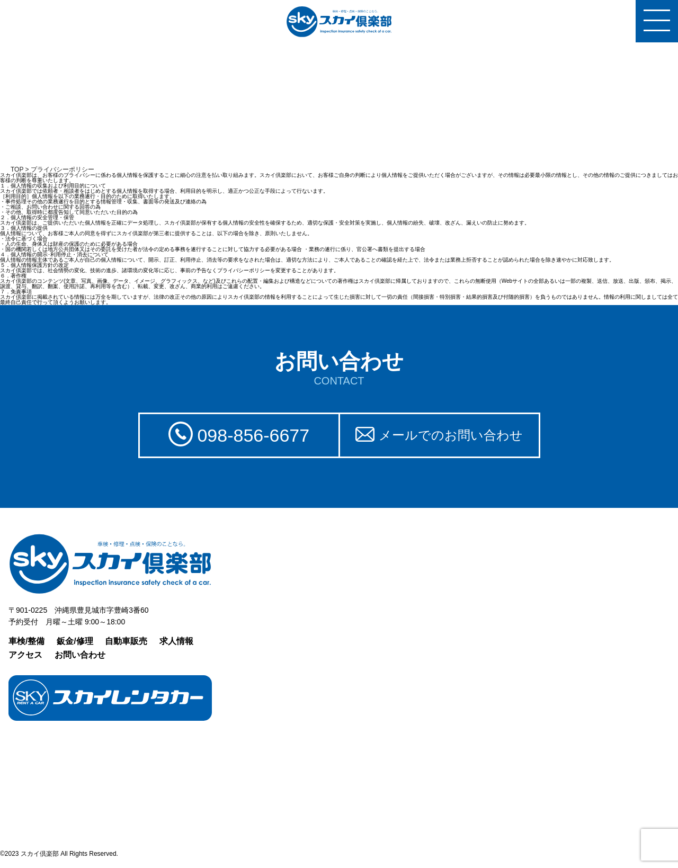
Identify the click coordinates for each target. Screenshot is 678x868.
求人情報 (176, 641)
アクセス (25, 654)
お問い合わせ (80, 654)
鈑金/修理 (75, 641)
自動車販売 (126, 641)
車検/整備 (26, 641)
